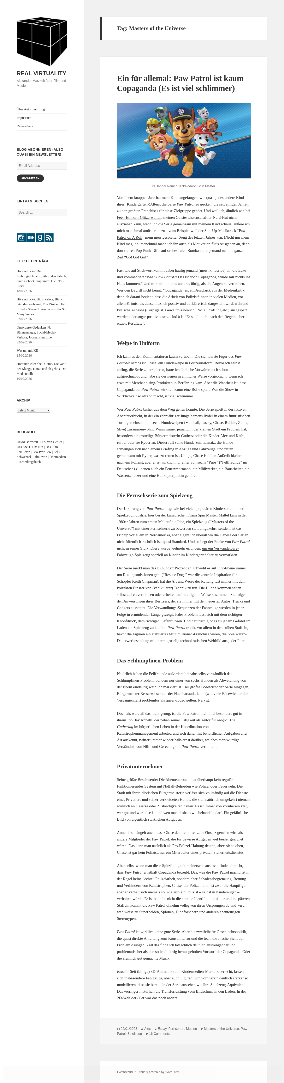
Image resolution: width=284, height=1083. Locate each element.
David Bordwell (27, 442)
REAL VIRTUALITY (41, 73)
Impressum (24, 118)
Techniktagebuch (29, 462)
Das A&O (23, 447)
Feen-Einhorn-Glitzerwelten (139, 217)
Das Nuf (37, 447)
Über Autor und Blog (31, 109)
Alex (147, 1028)
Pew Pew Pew (41, 452)
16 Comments (159, 1033)
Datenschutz (25, 126)
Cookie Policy (75, 1076)
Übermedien (57, 457)
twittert (144, 740)
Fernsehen (176, 1028)
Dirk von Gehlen (51, 442)
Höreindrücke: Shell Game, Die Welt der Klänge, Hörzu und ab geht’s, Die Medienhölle (41, 368)
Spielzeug (135, 1033)
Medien (191, 1028)
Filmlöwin (40, 457)
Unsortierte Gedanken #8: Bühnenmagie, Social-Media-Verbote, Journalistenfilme (36, 332)
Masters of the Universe (221, 1028)
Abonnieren (30, 178)
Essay (162, 1028)
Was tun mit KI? (28, 350)
